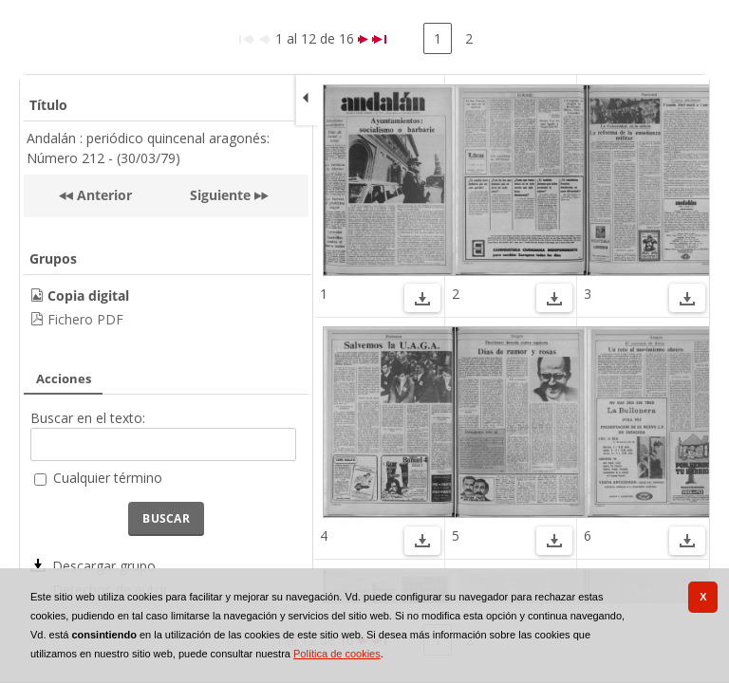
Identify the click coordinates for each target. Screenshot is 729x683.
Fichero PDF (85, 319)
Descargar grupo (104, 566)
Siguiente (220, 195)
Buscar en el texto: (87, 418)
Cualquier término (107, 478)
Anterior (102, 195)
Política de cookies (337, 653)
